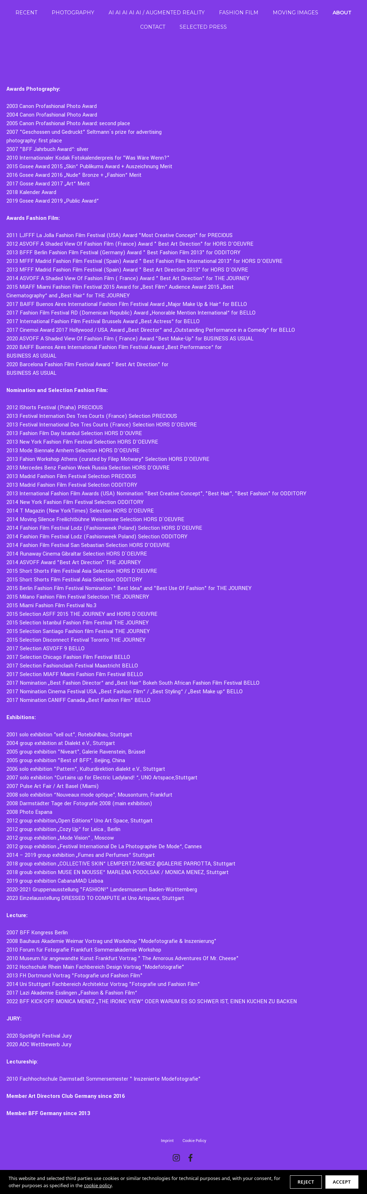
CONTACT (152, 27)
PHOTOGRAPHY (73, 12)
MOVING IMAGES (295, 12)
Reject (305, 1182)
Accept (342, 1182)
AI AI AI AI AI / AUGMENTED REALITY (157, 12)
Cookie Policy (194, 1140)
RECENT (26, 12)
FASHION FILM (238, 12)
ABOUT (342, 12)
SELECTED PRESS (203, 27)
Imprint (167, 1140)
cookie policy (98, 1185)
